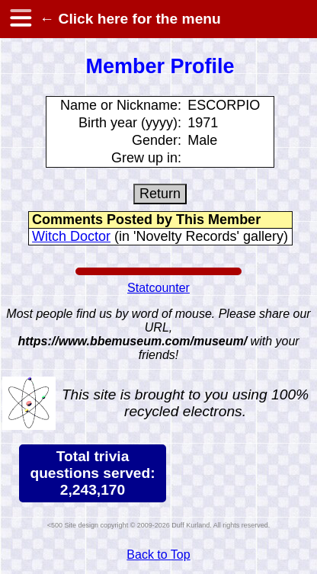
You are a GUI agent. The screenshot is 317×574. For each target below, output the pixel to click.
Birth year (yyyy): (129, 122)
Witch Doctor (71, 236)
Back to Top (158, 554)
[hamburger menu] (20, 19)
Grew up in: (146, 157)
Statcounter (158, 287)
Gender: (156, 140)
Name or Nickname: (120, 105)
